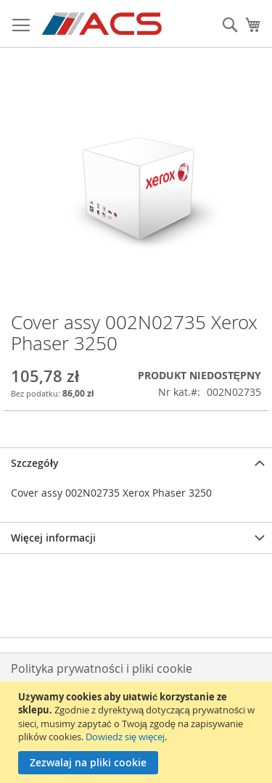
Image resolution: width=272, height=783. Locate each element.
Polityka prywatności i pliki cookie (101, 668)
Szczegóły (35, 463)
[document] (137, 732)
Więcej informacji (53, 537)
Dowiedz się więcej (125, 736)
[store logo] (102, 24)
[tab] (136, 462)
